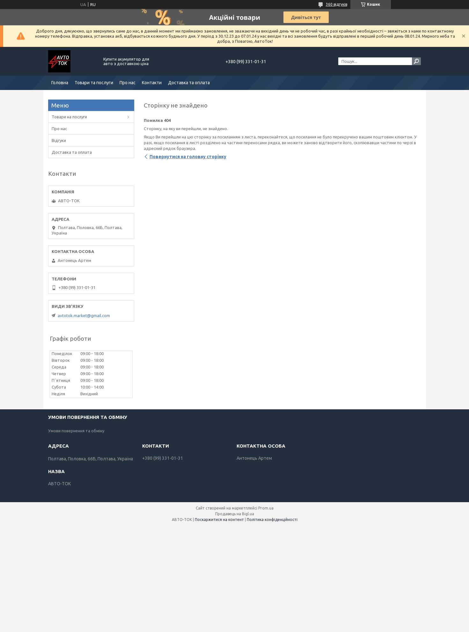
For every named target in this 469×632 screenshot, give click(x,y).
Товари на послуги (69, 117)
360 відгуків (336, 4)
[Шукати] (416, 61)
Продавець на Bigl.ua (234, 514)
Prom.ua (266, 508)
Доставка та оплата (189, 82)
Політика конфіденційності (272, 519)
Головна (59, 82)
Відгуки (59, 140)
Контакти (152, 82)
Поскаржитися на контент (219, 519)
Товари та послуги (94, 82)
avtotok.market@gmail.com (84, 315)
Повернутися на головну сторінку (188, 156)
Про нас (128, 82)
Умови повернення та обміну (76, 430)
